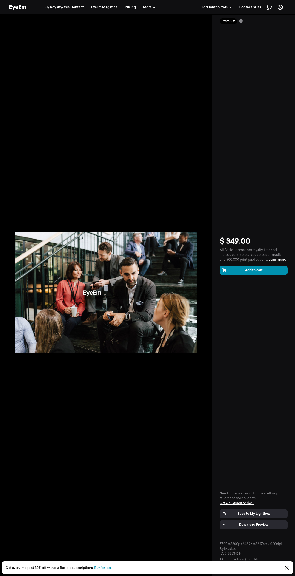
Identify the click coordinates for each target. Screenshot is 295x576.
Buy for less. (103, 568)
